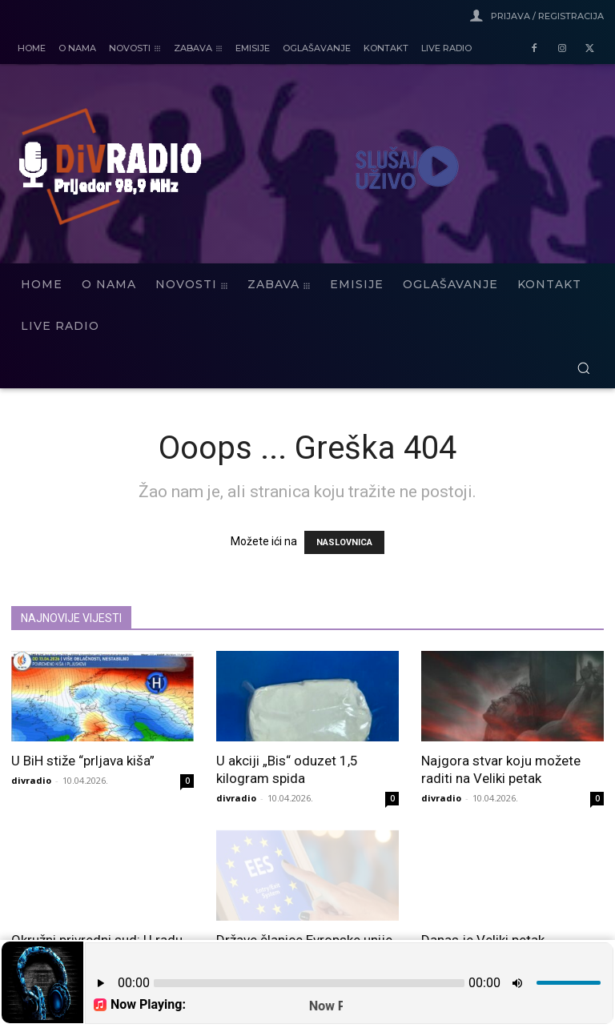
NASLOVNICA (344, 542)
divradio (31, 780)
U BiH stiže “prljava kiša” (83, 761)
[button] (583, 367)
